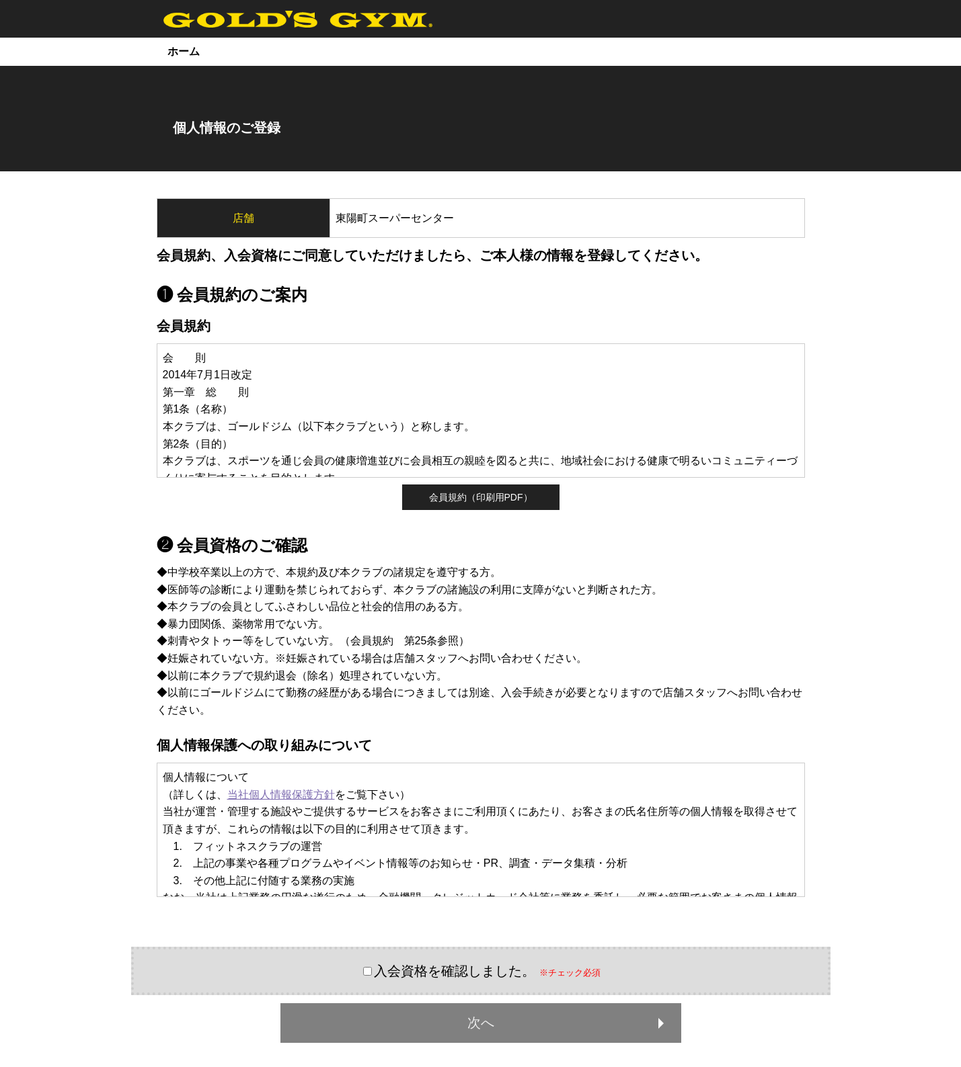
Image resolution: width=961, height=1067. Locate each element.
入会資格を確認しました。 (454, 971)
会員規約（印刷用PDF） (481, 497)
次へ (568, 1022)
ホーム (183, 51)
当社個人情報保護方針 (281, 794)
